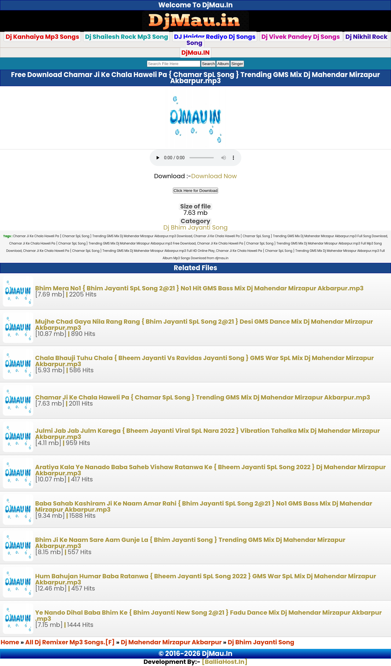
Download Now (214, 176)
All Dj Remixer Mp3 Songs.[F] (70, 642)
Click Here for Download (195, 190)
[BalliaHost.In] (223, 661)
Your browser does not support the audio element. (195, 157)
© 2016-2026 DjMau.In (195, 653)
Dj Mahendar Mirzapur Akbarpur (172, 642)
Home (10, 642)
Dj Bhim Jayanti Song (195, 227)
